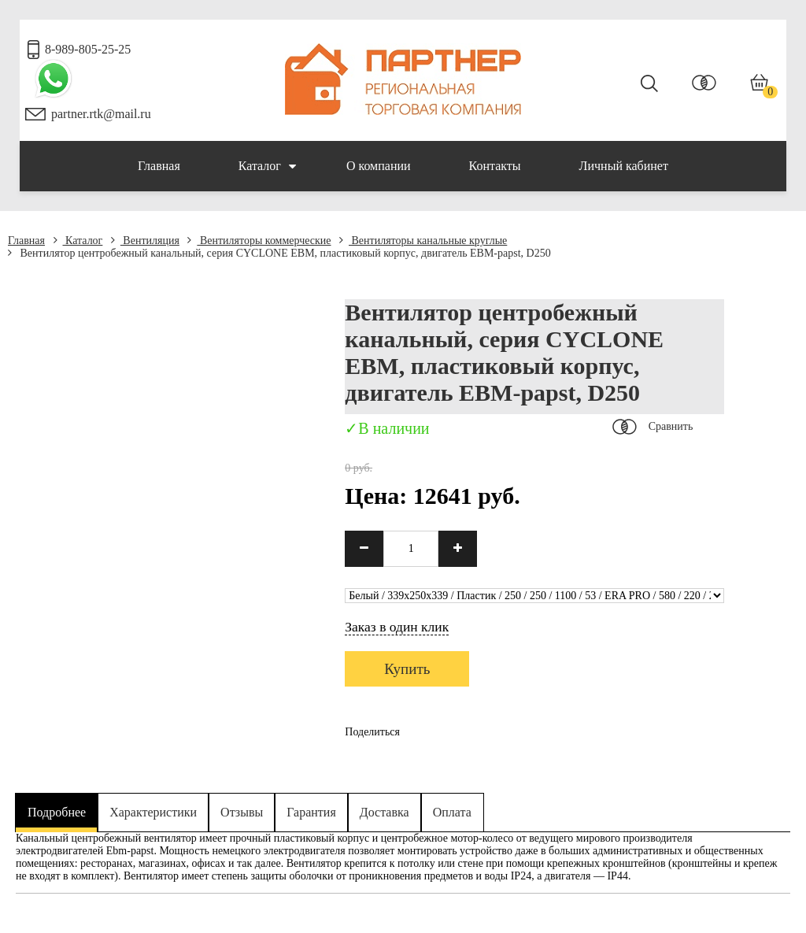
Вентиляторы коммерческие (259, 240)
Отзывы (241, 812)
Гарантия (311, 812)
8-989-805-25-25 (88, 49)
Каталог (267, 166)
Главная (159, 165)
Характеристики (153, 812)
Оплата (452, 812)
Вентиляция (145, 240)
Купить (407, 669)
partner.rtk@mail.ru (101, 113)
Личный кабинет (623, 165)
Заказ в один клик (397, 627)
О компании (378, 165)
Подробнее (57, 812)
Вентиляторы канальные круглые (423, 240)
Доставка (384, 812)
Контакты (495, 165)
